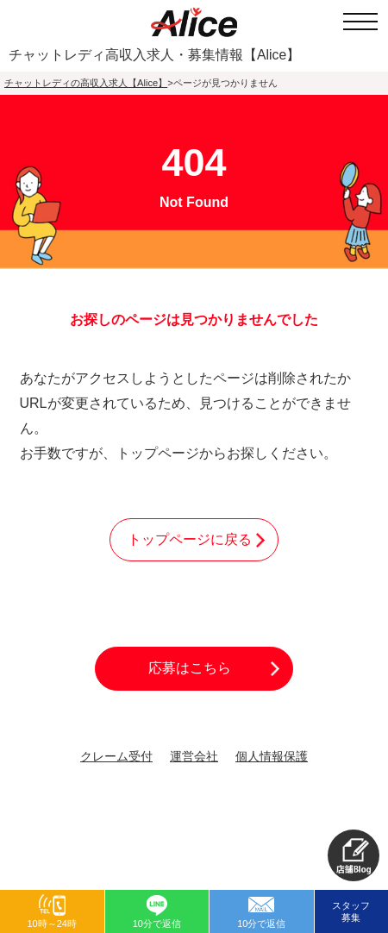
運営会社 (194, 756)
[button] (353, 855)
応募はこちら (189, 668)
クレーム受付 (116, 756)
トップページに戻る (190, 539)
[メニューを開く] (360, 21)
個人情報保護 (271, 756)
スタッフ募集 (351, 911)
